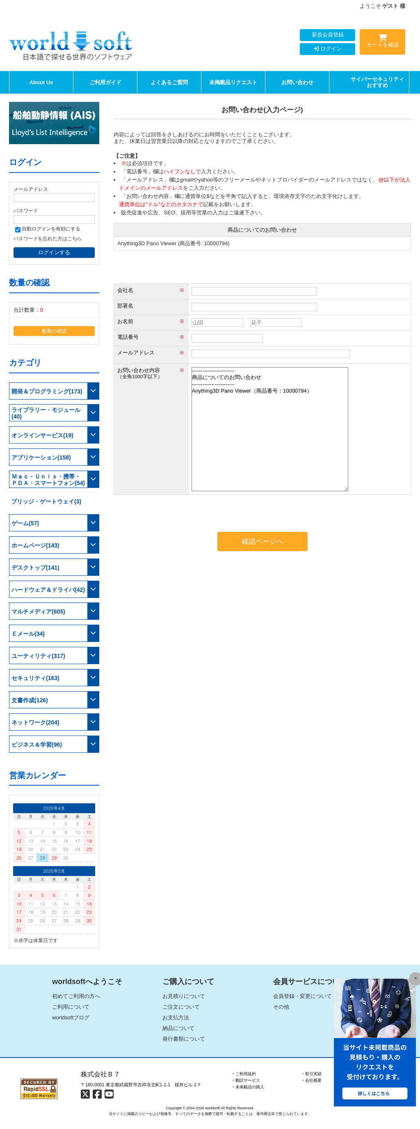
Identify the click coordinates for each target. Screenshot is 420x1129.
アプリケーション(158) (41, 457)
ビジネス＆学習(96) (36, 744)
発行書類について (183, 1039)
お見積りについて (183, 996)
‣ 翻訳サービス (246, 1080)
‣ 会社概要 (312, 1080)
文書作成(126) (29, 700)
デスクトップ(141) (35, 567)
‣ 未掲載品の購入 (248, 1087)
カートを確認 (382, 42)
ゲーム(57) (25, 523)
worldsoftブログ (70, 1017)
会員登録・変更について (302, 996)
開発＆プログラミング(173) (46, 391)
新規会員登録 (328, 35)
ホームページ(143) (35, 545)
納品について (178, 1028)
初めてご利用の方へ (76, 996)
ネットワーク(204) (35, 722)
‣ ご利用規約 (244, 1074)
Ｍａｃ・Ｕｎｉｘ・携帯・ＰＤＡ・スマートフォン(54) (48, 479)
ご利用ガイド (105, 82)
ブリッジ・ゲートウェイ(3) (46, 501)
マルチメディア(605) (38, 611)
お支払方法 (175, 1017)
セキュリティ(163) (35, 678)
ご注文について (181, 1007)
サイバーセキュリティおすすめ (377, 82)
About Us (41, 82)
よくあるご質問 (169, 82)
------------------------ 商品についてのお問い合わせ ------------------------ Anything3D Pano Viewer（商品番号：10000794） (270, 429)
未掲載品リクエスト (233, 82)
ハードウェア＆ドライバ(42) (48, 589)
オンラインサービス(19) (42, 435)
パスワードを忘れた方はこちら (48, 238)
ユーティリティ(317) (38, 656)
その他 (281, 1007)
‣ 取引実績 (312, 1074)
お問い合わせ (297, 82)
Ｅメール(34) (28, 633)
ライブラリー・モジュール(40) (45, 413)
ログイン (327, 49)
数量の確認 (54, 330)
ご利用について (70, 1007)
